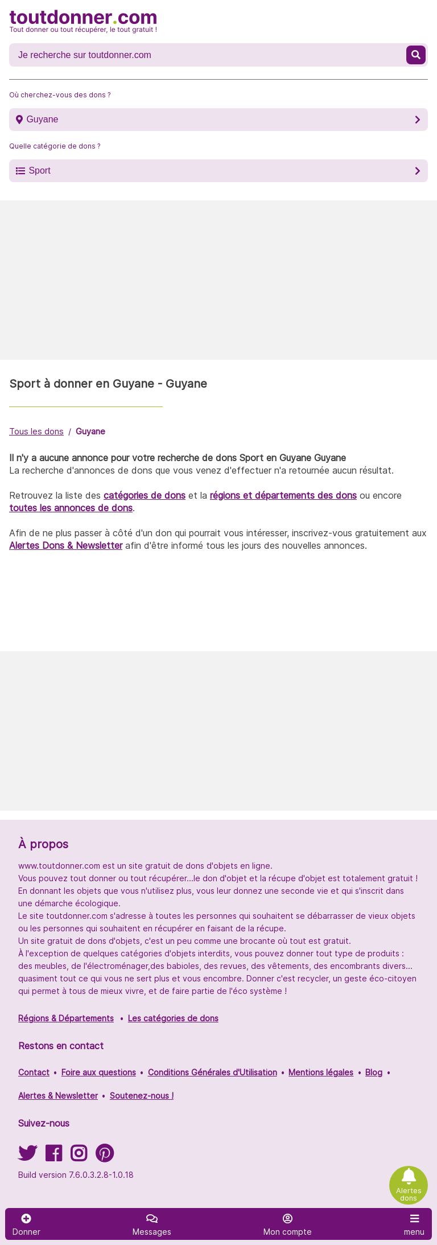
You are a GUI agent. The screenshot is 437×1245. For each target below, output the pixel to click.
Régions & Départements (66, 1018)
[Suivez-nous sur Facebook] (53, 1157)
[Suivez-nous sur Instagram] (78, 1157)
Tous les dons (36, 431)
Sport (39, 170)
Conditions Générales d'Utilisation (212, 1072)
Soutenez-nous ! (142, 1095)
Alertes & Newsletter (58, 1095)
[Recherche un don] (208, 55)
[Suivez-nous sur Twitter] (27, 1157)
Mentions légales (320, 1072)
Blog (373, 1072)
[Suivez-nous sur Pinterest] (104, 1157)
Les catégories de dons (173, 1018)
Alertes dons (409, 1194)
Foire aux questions (98, 1072)
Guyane (42, 119)
